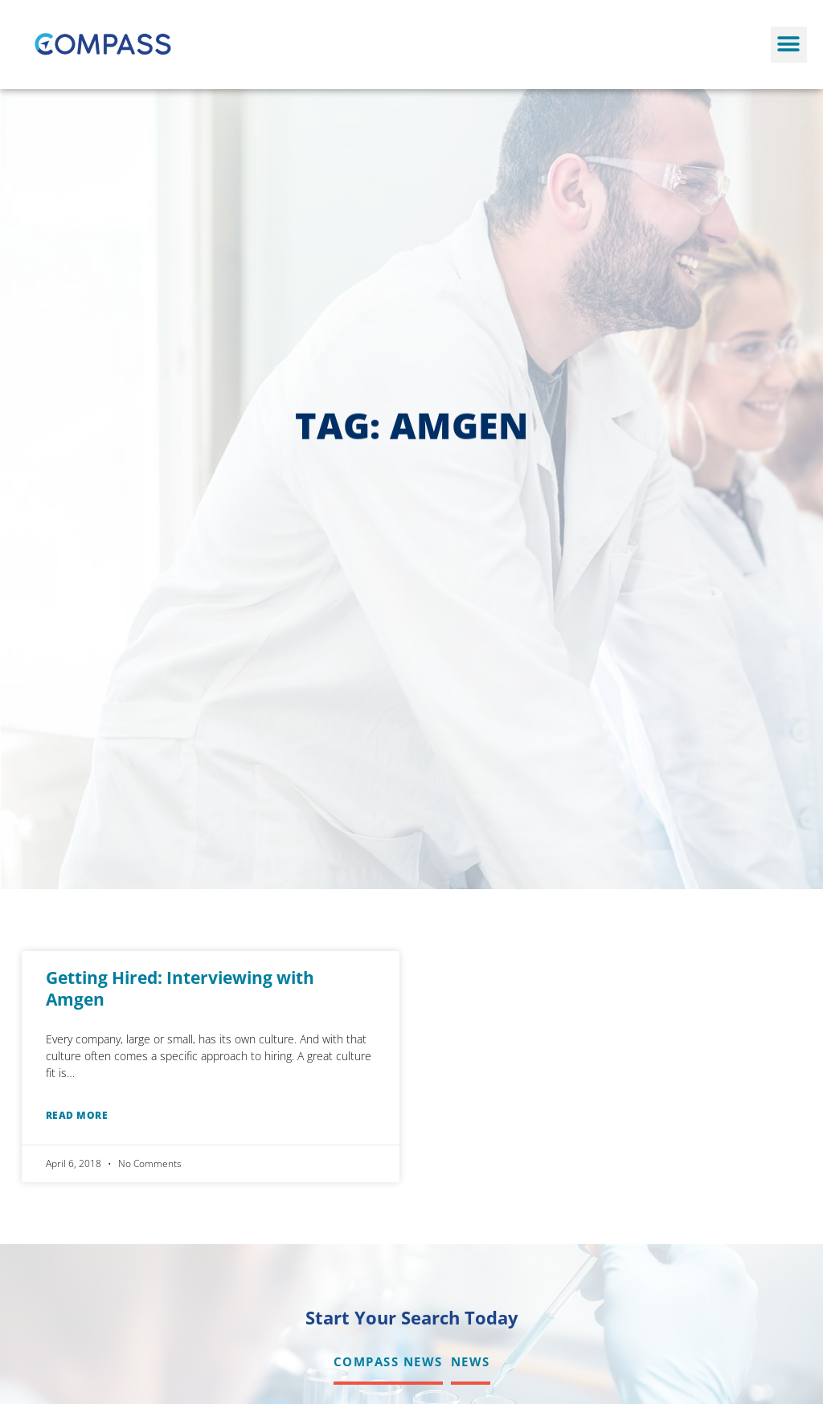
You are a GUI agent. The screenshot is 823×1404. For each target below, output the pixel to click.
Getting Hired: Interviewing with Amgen (180, 988)
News (470, 1361)
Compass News (388, 1361)
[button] (789, 45)
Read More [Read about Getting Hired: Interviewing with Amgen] (77, 1115)
